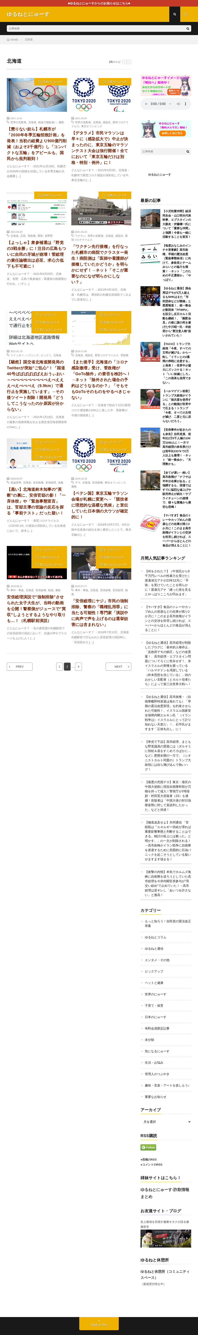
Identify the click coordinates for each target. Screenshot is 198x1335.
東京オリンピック (91, 126)
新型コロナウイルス (107, 355)
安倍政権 (38, 482)
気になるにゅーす (51, 329)
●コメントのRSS (151, 1164)
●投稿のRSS (148, 1159)
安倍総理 (50, 482)
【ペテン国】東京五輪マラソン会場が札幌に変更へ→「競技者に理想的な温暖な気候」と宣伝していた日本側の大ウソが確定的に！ (99, 505)
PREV (19, 666)
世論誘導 (16, 482)
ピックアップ (48, 314)
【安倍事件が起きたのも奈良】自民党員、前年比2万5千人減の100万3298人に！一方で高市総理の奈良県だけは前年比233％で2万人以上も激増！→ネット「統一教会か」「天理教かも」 (176, 447)
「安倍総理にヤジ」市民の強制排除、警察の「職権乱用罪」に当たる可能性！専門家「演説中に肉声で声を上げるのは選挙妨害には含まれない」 (99, 613)
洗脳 (60, 482)
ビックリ (46, 355)
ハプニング (32, 355)
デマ (77, 482)
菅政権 (32, 235)
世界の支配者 (18, 122)
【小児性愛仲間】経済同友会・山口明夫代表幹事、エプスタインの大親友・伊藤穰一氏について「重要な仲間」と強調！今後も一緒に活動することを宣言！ (176, 224)
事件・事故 (17, 590)
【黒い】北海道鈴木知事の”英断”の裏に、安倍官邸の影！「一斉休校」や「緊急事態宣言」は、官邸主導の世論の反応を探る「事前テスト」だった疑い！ (36, 501)
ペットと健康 (154, 983)
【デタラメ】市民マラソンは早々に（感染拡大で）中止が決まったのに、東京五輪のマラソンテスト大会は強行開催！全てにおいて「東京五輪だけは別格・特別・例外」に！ (99, 148)
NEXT (118, 666)
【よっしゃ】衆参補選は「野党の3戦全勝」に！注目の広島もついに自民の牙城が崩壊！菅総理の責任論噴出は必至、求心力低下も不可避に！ (36, 254)
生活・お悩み (154, 1062)
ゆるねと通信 (154, 948)
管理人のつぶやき (157, 1074)
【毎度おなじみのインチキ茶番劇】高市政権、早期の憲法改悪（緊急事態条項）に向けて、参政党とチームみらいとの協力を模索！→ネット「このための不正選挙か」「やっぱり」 (176, 262)
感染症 (107, 122)
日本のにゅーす (53, 82)
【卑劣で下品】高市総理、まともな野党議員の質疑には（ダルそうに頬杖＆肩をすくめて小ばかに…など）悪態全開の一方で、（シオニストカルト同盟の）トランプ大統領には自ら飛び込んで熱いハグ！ (168, 755)
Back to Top (99, 1324)
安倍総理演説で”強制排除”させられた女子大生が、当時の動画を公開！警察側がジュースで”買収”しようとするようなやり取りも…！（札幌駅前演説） (36, 609)
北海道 (32, 122)
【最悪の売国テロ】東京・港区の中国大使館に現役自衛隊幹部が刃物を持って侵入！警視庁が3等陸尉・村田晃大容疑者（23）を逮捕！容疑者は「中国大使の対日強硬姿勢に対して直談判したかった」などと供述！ (168, 795)
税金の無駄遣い (47, 122)
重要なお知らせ (155, 1097)
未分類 (149, 1040)
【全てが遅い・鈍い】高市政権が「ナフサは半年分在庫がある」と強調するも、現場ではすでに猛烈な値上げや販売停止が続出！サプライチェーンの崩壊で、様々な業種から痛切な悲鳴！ (176, 489)
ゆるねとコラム (155, 937)
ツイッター (17, 355)
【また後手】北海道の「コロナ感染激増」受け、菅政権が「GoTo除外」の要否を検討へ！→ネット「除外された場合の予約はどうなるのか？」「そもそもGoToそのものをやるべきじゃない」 (101, 380)
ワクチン (80, 235)
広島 (23, 235)
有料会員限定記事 (157, 1028)
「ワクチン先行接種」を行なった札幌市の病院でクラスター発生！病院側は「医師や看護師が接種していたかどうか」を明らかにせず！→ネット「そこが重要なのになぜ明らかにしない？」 (99, 264)
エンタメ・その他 (157, 960)
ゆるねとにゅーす (159, 174)
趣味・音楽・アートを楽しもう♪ (167, 1085)
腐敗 (61, 122)
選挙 (40, 235)
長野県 (49, 235)
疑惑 (50, 590)
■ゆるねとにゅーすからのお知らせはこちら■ (99, 3)
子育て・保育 (154, 1005)
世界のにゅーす (155, 994)
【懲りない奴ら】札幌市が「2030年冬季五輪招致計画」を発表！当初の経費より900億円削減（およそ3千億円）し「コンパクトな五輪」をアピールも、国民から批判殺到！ (37, 144)
